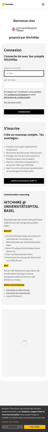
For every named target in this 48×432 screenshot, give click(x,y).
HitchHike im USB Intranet (18, 290)
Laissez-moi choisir (10, 421)
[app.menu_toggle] (43, 4)
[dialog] (24, 419)
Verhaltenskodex (22, 293)
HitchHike (10, 293)
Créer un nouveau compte (24, 181)
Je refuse (12, 427)
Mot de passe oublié (12, 102)
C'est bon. (35, 427)
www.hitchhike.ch (14, 296)
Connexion (24, 112)
